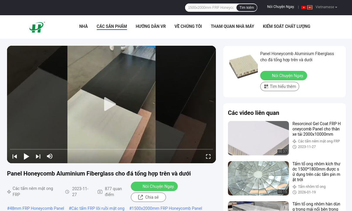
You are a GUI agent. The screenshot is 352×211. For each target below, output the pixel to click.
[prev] (15, 156)
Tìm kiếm (246, 8)
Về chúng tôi (188, 26)
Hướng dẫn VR (151, 26)
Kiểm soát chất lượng (286, 26)
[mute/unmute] (50, 156)
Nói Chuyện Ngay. (281, 7)
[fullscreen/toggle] (208, 156)
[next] (38, 156)
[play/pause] (26, 156)
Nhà (83, 26)
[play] (111, 104)
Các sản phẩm (112, 26)
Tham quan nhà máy (232, 26)
